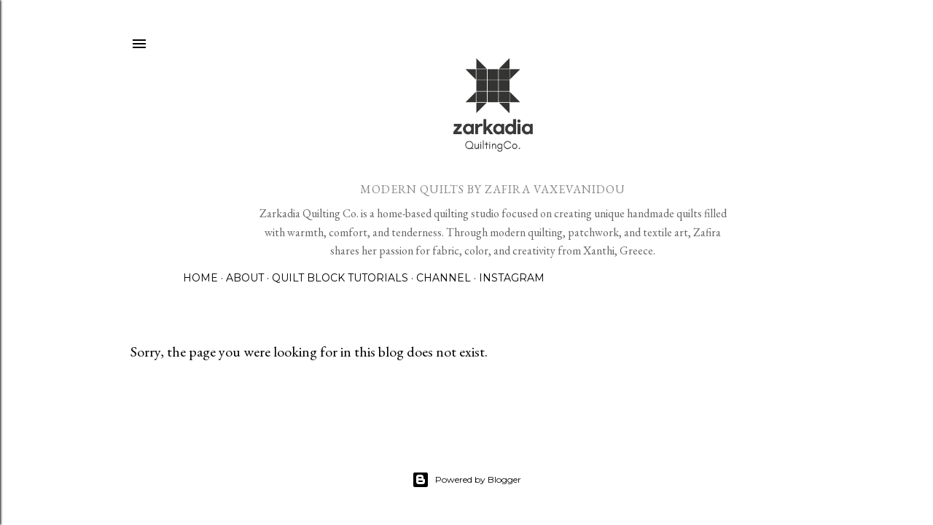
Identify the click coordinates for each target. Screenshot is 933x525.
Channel (443, 277)
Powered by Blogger (466, 480)
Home (200, 277)
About (245, 277)
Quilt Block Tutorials (340, 277)
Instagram (511, 277)
